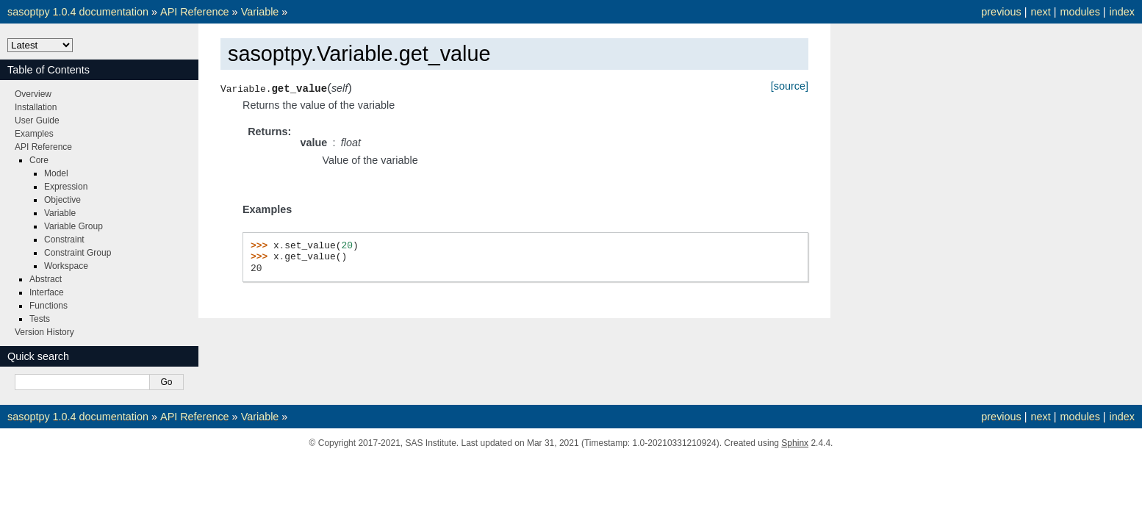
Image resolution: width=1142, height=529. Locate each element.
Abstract (45, 279)
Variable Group (73, 226)
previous (1001, 12)
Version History (44, 332)
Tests (39, 319)
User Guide (37, 120)
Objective (62, 200)
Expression (65, 186)
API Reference (194, 12)
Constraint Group (77, 253)
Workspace (66, 266)
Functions (48, 306)
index (1122, 12)
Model (56, 173)
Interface (46, 292)
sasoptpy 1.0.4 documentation (77, 12)
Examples (34, 134)
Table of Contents (48, 70)
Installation (36, 107)
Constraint (64, 239)
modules (1079, 12)
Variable (260, 12)
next (1040, 12)
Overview (33, 94)
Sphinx (794, 443)
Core (39, 160)
